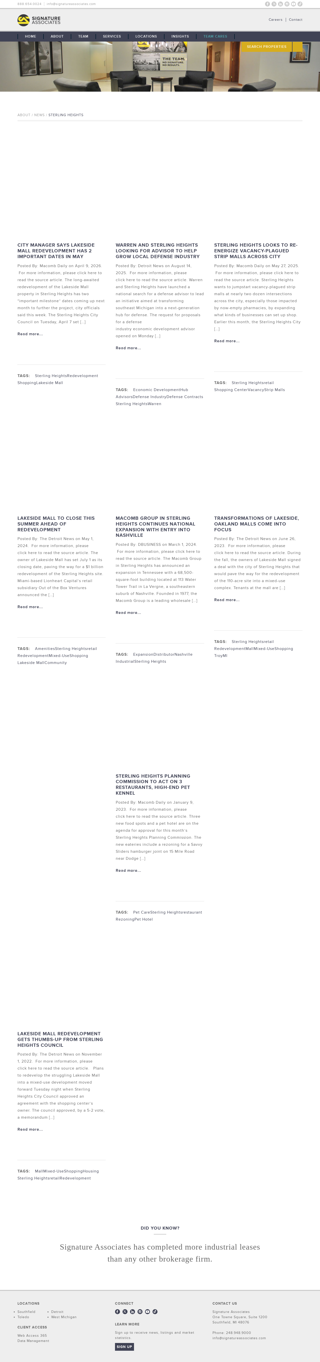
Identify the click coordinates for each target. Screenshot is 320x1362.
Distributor (164, 654)
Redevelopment (82, 375)
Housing (91, 1171)
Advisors (124, 396)
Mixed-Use (59, 655)
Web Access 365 (32, 1335)
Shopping (27, 382)
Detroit (57, 1312)
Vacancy (256, 389)
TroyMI (221, 655)
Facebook (267, 4)
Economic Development (156, 389)
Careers (276, 20)
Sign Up (124, 1347)
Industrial (125, 661)
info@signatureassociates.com (71, 4)
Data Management (33, 1341)
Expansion (143, 654)
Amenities (45, 648)
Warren (155, 403)
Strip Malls (274, 389)
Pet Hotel (143, 919)
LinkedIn (280, 4)
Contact (295, 20)
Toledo (23, 1317)
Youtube (293, 4)
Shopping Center (231, 389)
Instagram (287, 4)
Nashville (183, 654)
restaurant (192, 912)
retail (269, 382)
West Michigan (64, 1317)
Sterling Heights (51, 375)
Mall (250, 648)
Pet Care (141, 912)
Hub (184, 389)
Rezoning (125, 919)
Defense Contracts (184, 396)
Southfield (27, 1312)
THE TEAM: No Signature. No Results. (65, 20)
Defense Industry (149, 396)
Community (55, 662)
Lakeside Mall (49, 382)
